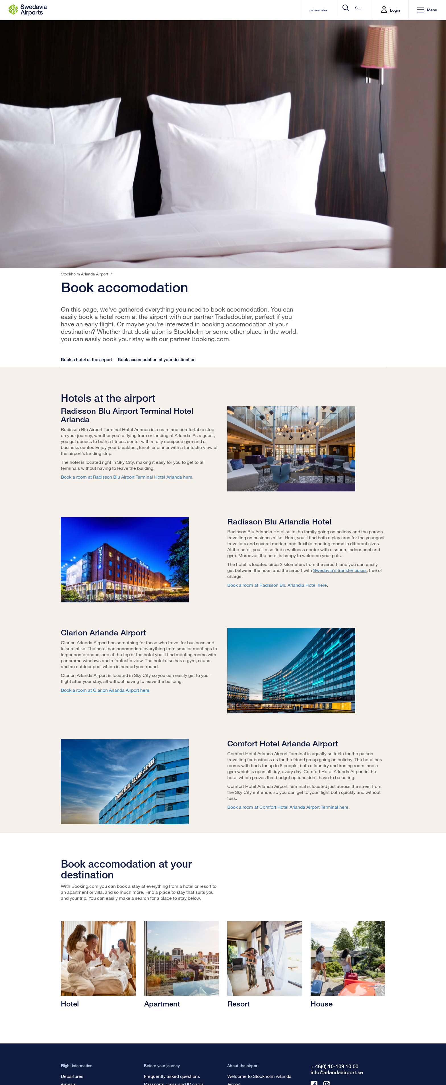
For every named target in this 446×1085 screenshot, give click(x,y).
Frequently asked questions (172, 1076)
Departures (72, 1076)
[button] (427, 10)
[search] (334, 10)
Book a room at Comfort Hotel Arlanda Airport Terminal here (287, 807)
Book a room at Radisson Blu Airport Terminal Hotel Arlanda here (126, 476)
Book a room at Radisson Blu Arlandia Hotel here (277, 585)
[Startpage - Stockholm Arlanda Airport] (28, 10)
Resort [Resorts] (238, 1003)
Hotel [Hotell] (70, 1003)
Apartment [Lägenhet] (162, 1003)
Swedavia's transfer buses (340, 570)
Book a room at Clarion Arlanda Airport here (105, 690)
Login (395, 10)
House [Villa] (322, 1003)
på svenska (271, 10)
